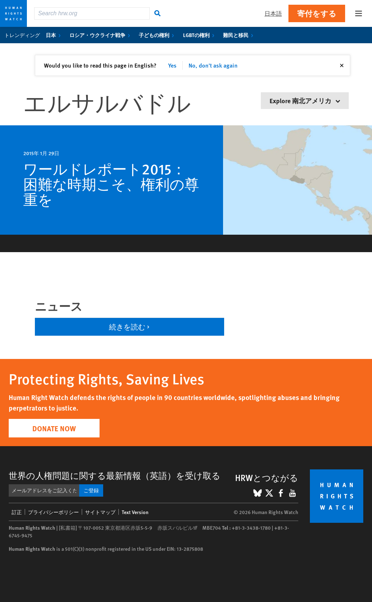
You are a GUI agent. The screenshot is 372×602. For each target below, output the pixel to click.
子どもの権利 (158, 35)
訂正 (17, 512)
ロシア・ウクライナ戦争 (101, 35)
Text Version (135, 512)
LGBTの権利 (200, 35)
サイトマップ (100, 512)
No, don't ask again (213, 65)
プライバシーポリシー (53, 512)
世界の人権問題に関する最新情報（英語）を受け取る (115, 475)
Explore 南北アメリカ (305, 100)
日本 (55, 35)
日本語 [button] (273, 13)
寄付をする (316, 13)
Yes (172, 65)
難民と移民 (239, 35)
